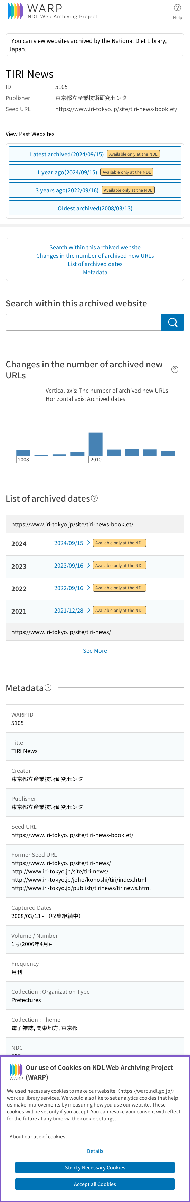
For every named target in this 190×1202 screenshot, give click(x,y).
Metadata (95, 272)
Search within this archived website (95, 247)
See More (95, 650)
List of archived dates (95, 263)
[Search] (172, 322)
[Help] (175, 369)
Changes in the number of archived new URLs (95, 255)
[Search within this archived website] (83, 322)
